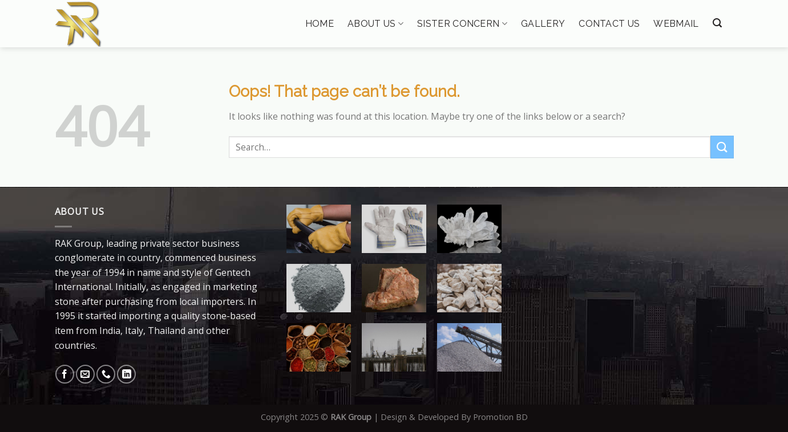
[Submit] (721, 147)
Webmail (675, 23)
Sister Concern (462, 23)
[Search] (717, 23)
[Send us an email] (85, 374)
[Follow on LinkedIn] (126, 374)
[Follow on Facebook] (64, 374)
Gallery (543, 23)
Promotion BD (500, 416)
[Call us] (105, 374)
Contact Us (609, 23)
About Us (375, 23)
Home (319, 23)
